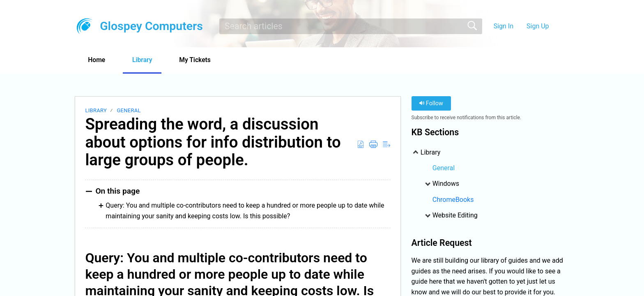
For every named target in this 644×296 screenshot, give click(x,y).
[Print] (373, 144)
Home (98, 60)
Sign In (503, 26)
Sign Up (538, 26)
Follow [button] (431, 103)
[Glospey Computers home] (84, 26)
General (128, 111)
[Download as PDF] (360, 144)
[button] (248, 60)
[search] (350, 26)
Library (146, 60)
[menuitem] (559, 26)
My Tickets (201, 60)
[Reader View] (386, 144)
